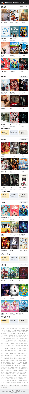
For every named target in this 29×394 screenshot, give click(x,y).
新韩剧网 (25, 360)
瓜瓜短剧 (15, 341)
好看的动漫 (5, 357)
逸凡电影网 (10, 336)
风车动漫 (5, 330)
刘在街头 (12, 71)
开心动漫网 (8, 338)
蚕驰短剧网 (7, 347)
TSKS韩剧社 (3, 333)
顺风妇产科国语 (14, 22)
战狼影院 (13, 345)
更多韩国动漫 (24, 264)
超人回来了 (13, 55)
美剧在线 (24, 365)
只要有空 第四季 (23, 250)
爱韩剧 (13, 338)
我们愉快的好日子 (5, 92)
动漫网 (24, 341)
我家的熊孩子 (13, 38)
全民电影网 (23, 357)
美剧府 (11, 341)
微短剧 (15, 348)
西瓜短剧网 (23, 368)
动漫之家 (10, 384)
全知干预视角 (4, 71)
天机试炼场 (22, 234)
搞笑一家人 (22, 55)
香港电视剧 (20, 350)
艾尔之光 (3, 280)
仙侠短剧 (12, 343)
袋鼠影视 (19, 331)
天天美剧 (21, 336)
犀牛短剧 (25, 336)
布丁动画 (5, 350)
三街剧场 (21, 155)
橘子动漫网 (18, 345)
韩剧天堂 (4, 352)
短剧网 (23, 328)
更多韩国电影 (24, 139)
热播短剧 (21, 370)
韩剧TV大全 (23, 345)
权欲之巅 (12, 108)
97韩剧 (5, 331)
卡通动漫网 (8, 368)
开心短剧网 (6, 348)
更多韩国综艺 (24, 202)
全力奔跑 (21, 171)
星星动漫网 (16, 336)
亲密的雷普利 (22, 71)
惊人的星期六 (22, 22)
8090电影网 (7, 367)
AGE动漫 (21, 343)
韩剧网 (16, 328)
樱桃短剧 (19, 340)
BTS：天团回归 (23, 187)
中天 (11, 187)
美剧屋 (18, 353)
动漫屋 (12, 367)
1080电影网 (18, 333)
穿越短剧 (22, 338)
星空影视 (20, 341)
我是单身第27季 (5, 217)
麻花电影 (7, 328)
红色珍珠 (12, 92)
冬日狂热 (3, 124)
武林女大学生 (4, 171)
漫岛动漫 (5, 340)
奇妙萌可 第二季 (14, 313)
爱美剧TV (25, 363)
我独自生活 (3, 38)
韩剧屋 (16, 367)
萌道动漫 (20, 335)
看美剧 (4, 345)
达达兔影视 (3, 338)
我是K (11, 250)
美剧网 (20, 328)
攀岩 (2, 296)
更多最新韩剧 (24, 76)
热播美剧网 (6, 343)
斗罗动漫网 (18, 347)
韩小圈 (19, 352)
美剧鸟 (15, 340)
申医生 (21, 124)
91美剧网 (17, 338)
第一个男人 (22, 92)
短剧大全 (5, 336)
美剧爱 (14, 330)
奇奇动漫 (25, 358)
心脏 (11, 296)
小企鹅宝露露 (22, 296)
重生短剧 (8, 345)
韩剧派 (13, 368)
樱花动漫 (12, 328)
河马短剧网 (14, 331)
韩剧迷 (24, 335)
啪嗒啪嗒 (21, 313)
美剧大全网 (18, 368)
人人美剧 (8, 333)
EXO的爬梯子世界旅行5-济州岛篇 (14, 234)
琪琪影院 (24, 340)
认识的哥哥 (22, 38)
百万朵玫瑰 (3, 55)
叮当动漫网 (24, 331)
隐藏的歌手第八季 (5, 250)
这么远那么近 (13, 171)
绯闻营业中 (3, 108)
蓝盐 (11, 155)
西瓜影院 (11, 335)
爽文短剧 (13, 333)
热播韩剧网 (6, 341)
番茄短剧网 (24, 367)
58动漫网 (23, 333)
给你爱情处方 (13, 124)
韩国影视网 (10, 340)
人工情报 (3, 187)
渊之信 (11, 280)
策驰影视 (23, 330)
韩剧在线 (23, 347)
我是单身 (12, 217)
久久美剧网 (6, 335)
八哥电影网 (12, 347)
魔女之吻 (21, 108)
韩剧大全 (22, 362)
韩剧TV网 (10, 330)
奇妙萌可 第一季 (5, 313)
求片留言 (11, 390)
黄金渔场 (3, 234)
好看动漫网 (10, 350)
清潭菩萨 (3, 155)
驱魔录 (21, 280)
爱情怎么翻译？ (4, 22)
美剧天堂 (9, 331)
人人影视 (16, 343)
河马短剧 (19, 348)
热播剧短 (15, 335)
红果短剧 (18, 330)
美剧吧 (20, 367)
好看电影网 (3, 368)
